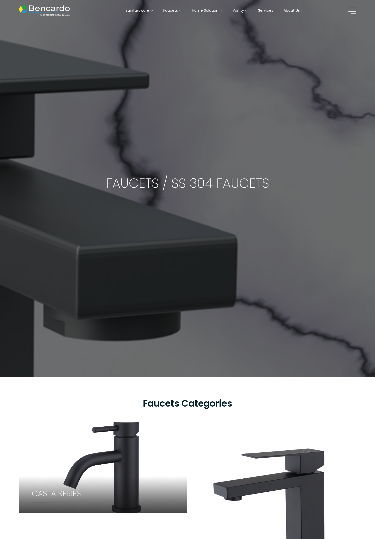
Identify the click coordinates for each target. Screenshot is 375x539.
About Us (293, 10)
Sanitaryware (139, 10)
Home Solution (207, 10)
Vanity (240, 10)
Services (265, 10)
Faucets (172, 10)
